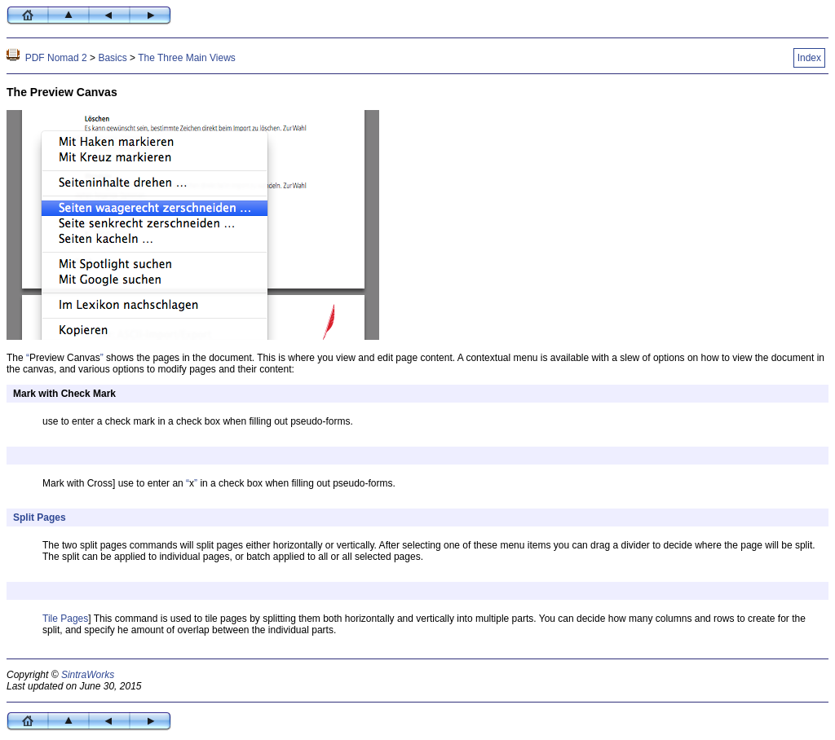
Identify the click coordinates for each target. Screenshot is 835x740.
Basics (112, 58)
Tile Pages (65, 618)
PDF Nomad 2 (56, 58)
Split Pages (39, 517)
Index (809, 58)
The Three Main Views (187, 58)
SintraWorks (87, 675)
